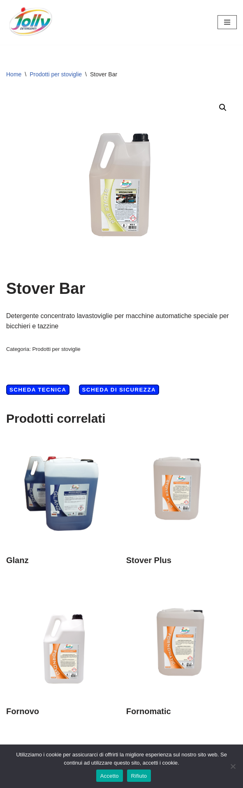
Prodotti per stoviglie (56, 74)
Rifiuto (139, 776)
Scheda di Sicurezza (119, 390)
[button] (222, 107)
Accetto (109, 776)
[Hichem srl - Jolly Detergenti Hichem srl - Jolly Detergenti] (31, 22)
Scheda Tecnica (37, 390)
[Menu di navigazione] (227, 22)
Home (13, 74)
